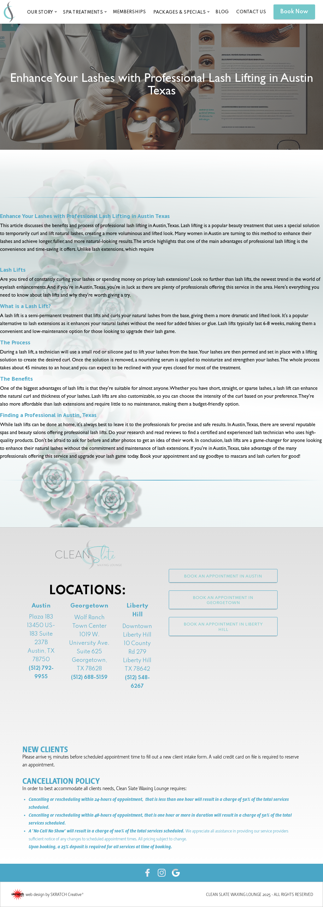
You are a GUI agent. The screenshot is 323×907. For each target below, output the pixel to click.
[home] (9, 11)
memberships (129, 12)
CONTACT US (251, 12)
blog (222, 12)
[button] (41, 11)
